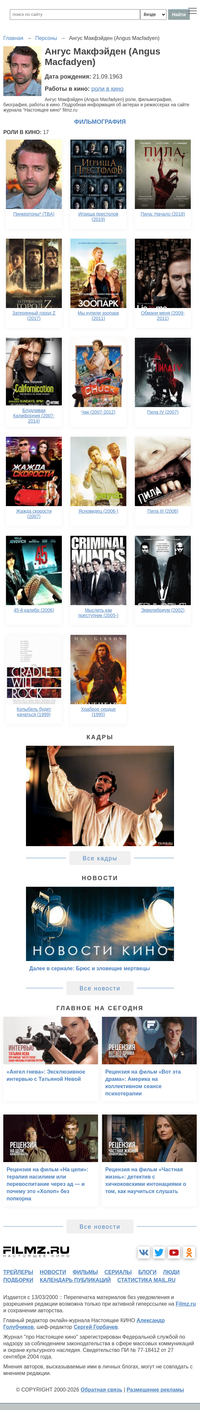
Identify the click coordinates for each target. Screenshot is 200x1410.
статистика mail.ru (146, 1280)
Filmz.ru (186, 1304)
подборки (18, 1280)
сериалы (118, 1272)
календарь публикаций (75, 1280)
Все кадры (100, 858)
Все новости (100, 988)
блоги (147, 1272)
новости (53, 1272)
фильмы (85, 1272)
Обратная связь (101, 1390)
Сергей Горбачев (96, 1327)
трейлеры (18, 1272)
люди (171, 1272)
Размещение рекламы (155, 1390)
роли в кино (107, 89)
